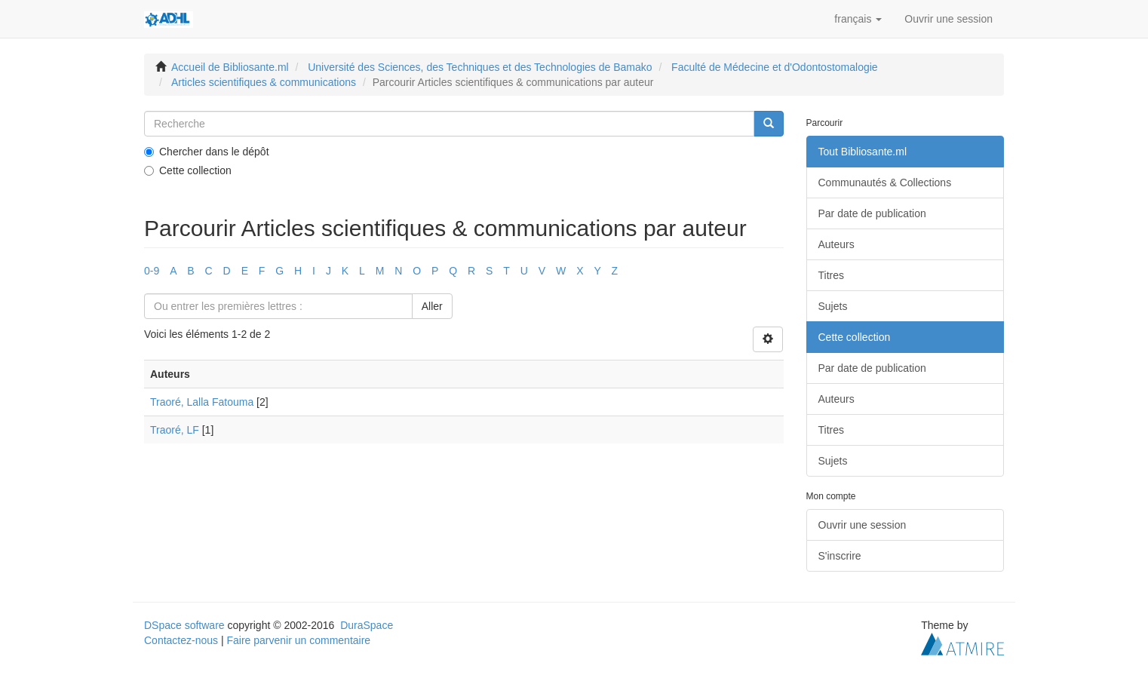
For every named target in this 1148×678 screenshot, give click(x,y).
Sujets (833, 306)
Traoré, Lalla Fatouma (201, 402)
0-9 (151, 271)
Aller (432, 306)
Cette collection (188, 170)
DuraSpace (366, 625)
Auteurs (836, 244)
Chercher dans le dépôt (206, 152)
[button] (858, 19)
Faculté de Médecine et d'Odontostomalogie (774, 67)
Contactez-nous (181, 640)
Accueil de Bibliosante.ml (230, 67)
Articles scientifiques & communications (263, 82)
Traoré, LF (174, 430)
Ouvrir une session (862, 525)
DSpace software (184, 625)
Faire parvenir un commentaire (298, 640)
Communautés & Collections (885, 182)
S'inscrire (839, 556)
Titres (831, 275)
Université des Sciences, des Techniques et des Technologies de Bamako (480, 67)
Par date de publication (872, 213)
